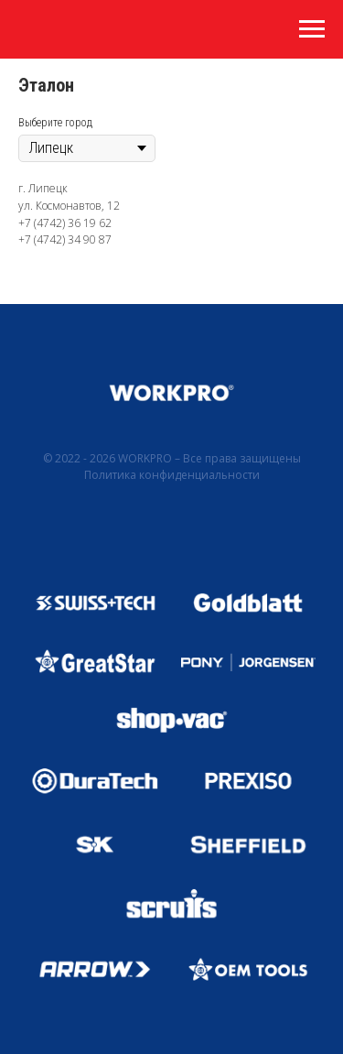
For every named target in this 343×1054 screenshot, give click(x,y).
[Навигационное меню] (312, 29)
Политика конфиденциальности (172, 475)
